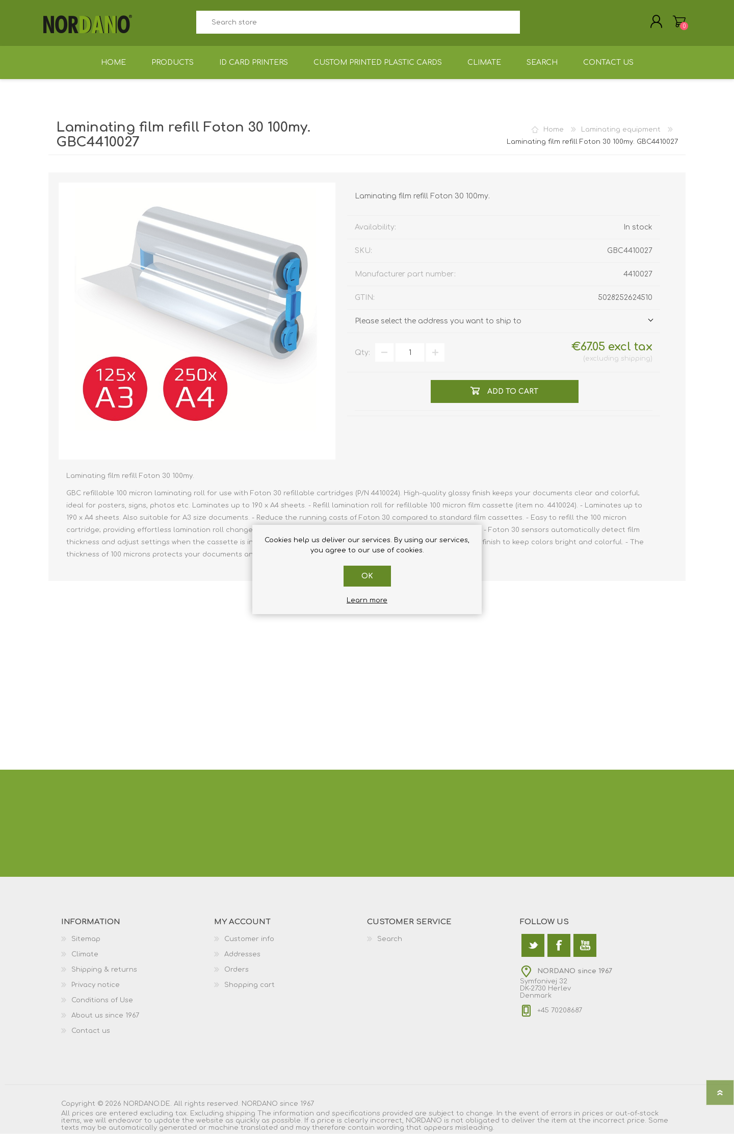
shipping (635, 365)
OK (367, 576)
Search (531, 25)
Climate (84, 961)
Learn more (367, 600)
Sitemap (85, 946)
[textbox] (357, 25)
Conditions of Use (102, 1007)
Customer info (249, 946)
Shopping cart (674, 25)
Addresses (242, 961)
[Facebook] (558, 952)
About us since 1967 (105, 1022)
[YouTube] (584, 952)
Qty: (362, 360)
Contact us (90, 1038)
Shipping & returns (104, 976)
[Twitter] (532, 952)
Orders (236, 976)
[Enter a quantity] (410, 359)
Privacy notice (95, 992)
